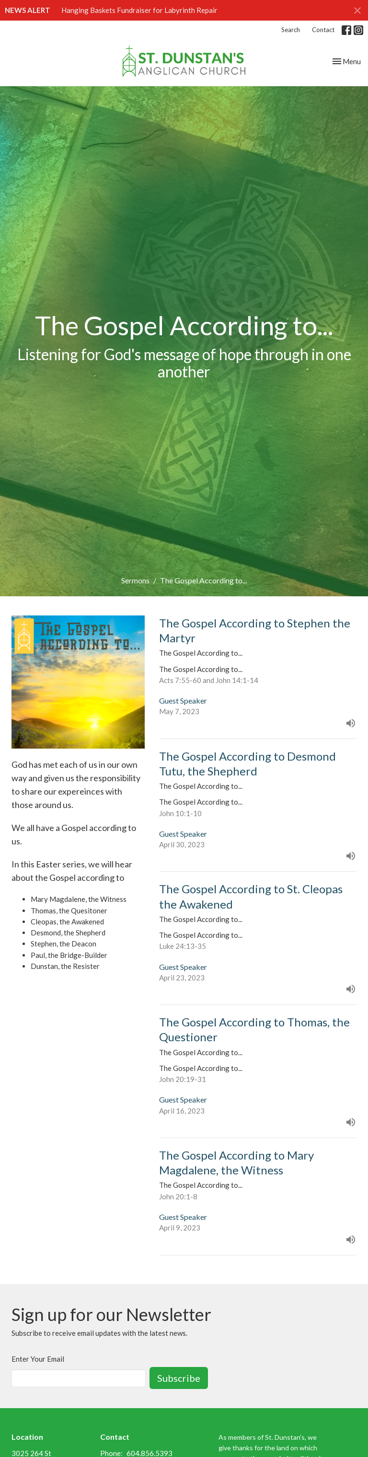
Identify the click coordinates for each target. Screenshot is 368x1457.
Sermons (135, 580)
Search (290, 30)
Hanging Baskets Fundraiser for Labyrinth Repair (139, 10)
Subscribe (178, 1378)
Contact (323, 30)
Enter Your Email (38, 1359)
